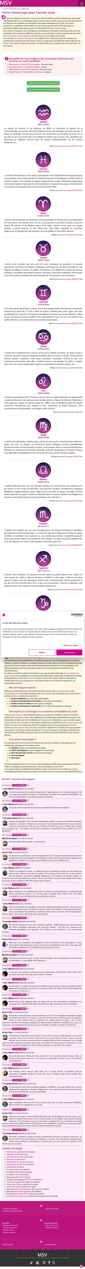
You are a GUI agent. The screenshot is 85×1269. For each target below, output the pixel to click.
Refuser (42, 652)
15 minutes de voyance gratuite (18, 36)
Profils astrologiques (14, 1182)
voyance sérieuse (24, 728)
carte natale (13, 1169)
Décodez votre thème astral (17, 1154)
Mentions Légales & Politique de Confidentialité (53, 1258)
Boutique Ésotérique (10, 1225)
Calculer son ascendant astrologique (21, 1152)
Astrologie (39, 9)
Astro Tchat (10, 852)
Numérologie (64, 9)
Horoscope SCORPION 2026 (72, 545)
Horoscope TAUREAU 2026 (72, 279)
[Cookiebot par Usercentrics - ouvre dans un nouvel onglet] (72, 615)
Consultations (17, 9)
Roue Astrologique (35, 1179)
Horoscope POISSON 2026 (72, 190)
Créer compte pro (51, 1225)
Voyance (5, 9)
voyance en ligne (59, 28)
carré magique (24, 1177)
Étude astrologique (13, 838)
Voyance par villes (51, 1209)
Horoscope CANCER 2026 (72, 368)
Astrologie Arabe (14, 1187)
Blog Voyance (8, 1245)
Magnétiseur (6, 13)
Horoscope (51, 9)
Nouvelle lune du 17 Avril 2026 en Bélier (24, 67)
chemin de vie (28, 678)
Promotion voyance (10, 1228)
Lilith (17, 1174)
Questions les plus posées (12, 1211)
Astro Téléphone (13, 789)
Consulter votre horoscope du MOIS (43, 89)
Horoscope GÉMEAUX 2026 (72, 323)
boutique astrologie (30, 764)
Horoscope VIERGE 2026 (73, 457)
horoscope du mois (11, 694)
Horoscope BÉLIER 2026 (73, 235)
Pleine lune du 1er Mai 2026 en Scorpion (24, 64)
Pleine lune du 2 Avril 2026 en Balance (23, 69)
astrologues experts (21, 717)
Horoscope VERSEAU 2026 (72, 146)
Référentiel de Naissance (18, 1196)
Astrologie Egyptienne (24, 1191)
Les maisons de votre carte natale (20, 1157)
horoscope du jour (63, 691)
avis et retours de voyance (23, 38)
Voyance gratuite (9, 1232)
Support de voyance (10, 1209)
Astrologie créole (22, 1194)
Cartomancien (77, 9)
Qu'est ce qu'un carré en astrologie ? (21, 1164)
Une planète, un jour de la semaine (20, 1162)
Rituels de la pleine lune (16, 1159)
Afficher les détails (70, 645)
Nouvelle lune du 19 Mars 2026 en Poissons (26, 72)
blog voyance (73, 769)
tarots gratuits (45, 694)
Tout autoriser (69, 652)
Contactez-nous (51, 1245)
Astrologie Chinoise (15, 1184)
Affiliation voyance (52, 1228)
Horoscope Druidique (23, 1189)
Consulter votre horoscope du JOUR (43, 83)
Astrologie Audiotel (13, 818)
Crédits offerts (8, 1230)
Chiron (16, 1172)
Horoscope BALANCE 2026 (72, 501)
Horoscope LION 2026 (74, 412)
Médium (29, 9)
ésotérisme (55, 769)
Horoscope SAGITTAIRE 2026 (71, 590)
